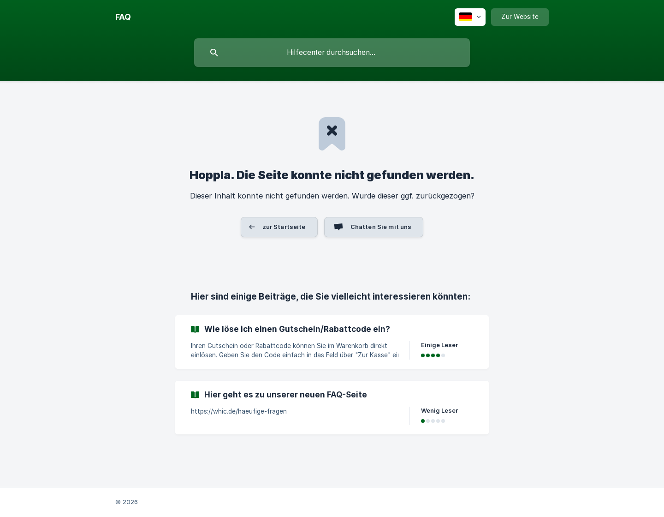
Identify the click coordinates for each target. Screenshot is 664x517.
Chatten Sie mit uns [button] (381, 226)
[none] (123, 17)
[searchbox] (332, 52)
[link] (332, 342)
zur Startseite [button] (284, 226)
